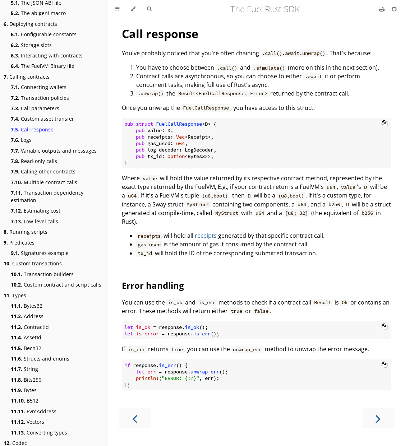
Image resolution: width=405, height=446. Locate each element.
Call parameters (35, 108)
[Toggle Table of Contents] (117, 9)
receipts (206, 236)
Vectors (27, 421)
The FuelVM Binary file (42, 65)
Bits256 (26, 379)
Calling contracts (27, 76)
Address (27, 316)
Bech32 (26, 348)
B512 (24, 400)
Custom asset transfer (42, 118)
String (24, 369)
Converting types (39, 432)
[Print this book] (382, 9)
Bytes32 (26, 305)
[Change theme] (133, 9)
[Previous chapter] (135, 418)
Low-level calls (34, 221)
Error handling (153, 285)
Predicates (19, 242)
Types (15, 295)
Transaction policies (40, 97)
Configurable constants (44, 34)
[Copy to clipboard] (384, 124)
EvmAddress (33, 411)
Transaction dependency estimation (47, 196)
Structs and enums (40, 358)
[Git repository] (394, 9)
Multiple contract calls (44, 182)
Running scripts (25, 231)
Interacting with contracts (47, 55)
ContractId (30, 327)
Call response (32, 129)
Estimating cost (35, 210)
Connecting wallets (38, 87)
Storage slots (31, 45)
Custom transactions (33, 263)
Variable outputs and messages (54, 150)
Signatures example (40, 253)
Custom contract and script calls (56, 284)
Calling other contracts (43, 171)
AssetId (26, 337)
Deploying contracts (30, 23)
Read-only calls (34, 161)
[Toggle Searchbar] (149, 9)
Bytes (24, 390)
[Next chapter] (378, 418)
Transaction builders (42, 274)
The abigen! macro (38, 13)
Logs (21, 139)
